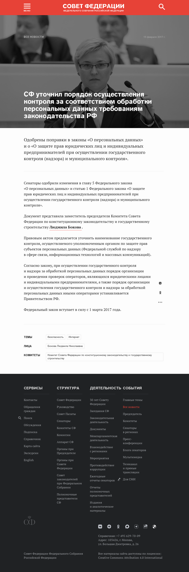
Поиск (28, 418)
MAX (127, 526)
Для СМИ (129, 479)
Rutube (145, 526)
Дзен (109, 526)
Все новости (34, 37)
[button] (27, 7)
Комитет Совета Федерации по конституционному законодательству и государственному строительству (100, 356)
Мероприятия (99, 458)
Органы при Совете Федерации (65, 464)
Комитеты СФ (66, 428)
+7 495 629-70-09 (128, 536)
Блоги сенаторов (134, 450)
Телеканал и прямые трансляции (131, 468)
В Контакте (160, 283)
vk (100, 526)
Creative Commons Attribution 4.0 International (130, 557)
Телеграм (136, 526)
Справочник (32, 439)
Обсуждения (32, 425)
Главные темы (132, 400)
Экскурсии (31, 453)
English (29, 460)
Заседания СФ (99, 411)
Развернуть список (160, 302)
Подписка (30, 432)
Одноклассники (160, 292)
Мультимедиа (132, 457)
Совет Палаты (66, 414)
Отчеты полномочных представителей (101, 491)
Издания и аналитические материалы (102, 506)
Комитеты (130, 421)
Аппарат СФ (65, 442)
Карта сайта (32, 446)
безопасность (55, 337)
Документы (98, 429)
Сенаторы (64, 421)
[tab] (160, 294)
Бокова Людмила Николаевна (65, 346)
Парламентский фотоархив (154, 526)
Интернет (74, 337)
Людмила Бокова (65, 227)
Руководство (65, 407)
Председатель (132, 414)
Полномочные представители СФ (67, 498)
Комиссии (64, 435)
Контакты (30, 400)
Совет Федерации (69, 400)
